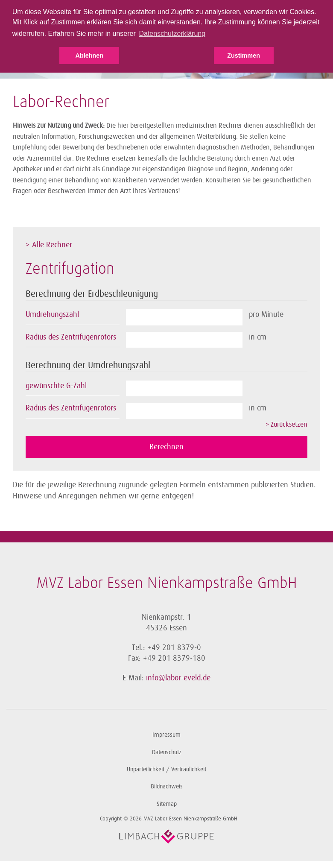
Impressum (166, 734)
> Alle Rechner (49, 244)
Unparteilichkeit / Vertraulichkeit (166, 769)
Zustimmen (243, 55)
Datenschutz (166, 752)
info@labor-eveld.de (178, 678)
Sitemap (167, 804)
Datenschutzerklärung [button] (172, 33)
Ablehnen (90, 55)
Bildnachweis (167, 786)
